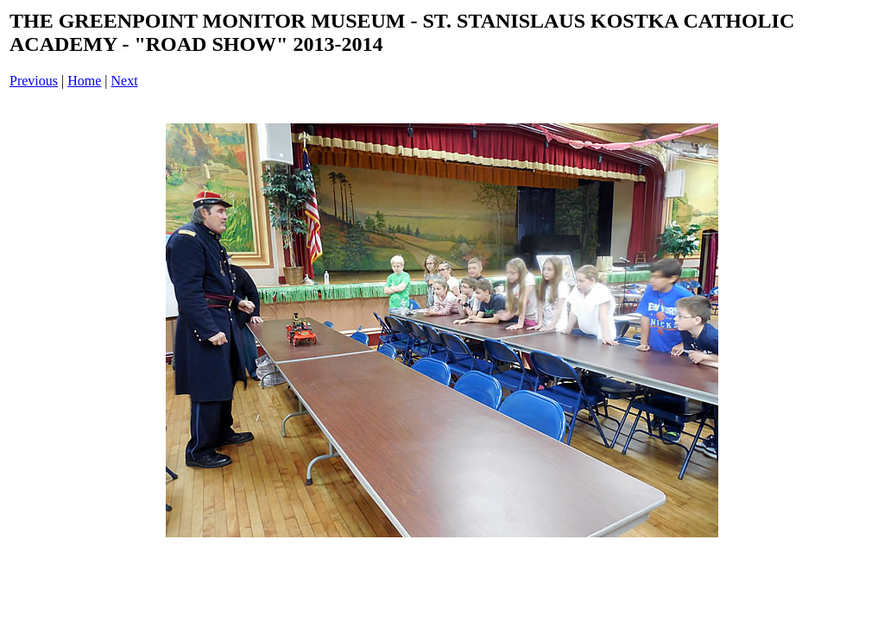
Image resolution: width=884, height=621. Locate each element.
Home (84, 80)
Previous (33, 80)
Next (124, 80)
